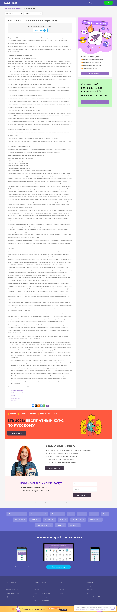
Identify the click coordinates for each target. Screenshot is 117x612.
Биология (94, 514)
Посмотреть (40, 30)
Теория (61, 586)
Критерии (14, 400)
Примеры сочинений (17, 390)
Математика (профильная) (17, 514)
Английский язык (20, 519)
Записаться (15, 433)
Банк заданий (90, 582)
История (82, 514)
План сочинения (15, 398)
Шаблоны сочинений (17, 393)
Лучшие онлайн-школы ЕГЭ (93, 597)
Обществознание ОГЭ (44, 525)
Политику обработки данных (82, 609)
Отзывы (88, 593)
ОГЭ (61, 582)
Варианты (62, 597)
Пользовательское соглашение (97, 609)
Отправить (81, 495)
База (36, 593)
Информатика (49, 519)
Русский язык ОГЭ (78, 519)
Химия (105, 514)
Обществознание (57, 514)
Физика (71, 514)
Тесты (61, 593)
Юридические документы (12, 589)
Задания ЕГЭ (63, 589)
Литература (35, 519)
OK (112, 608)
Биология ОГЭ (74, 525)
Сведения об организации (12, 593)
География (63, 519)
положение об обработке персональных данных (70, 503)
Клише (13, 395)
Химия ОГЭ (60, 525)
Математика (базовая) (38, 514)
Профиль (37, 589)
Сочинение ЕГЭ (90, 589)
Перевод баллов (91, 586)
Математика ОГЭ (95, 519)
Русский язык (36, 582)
